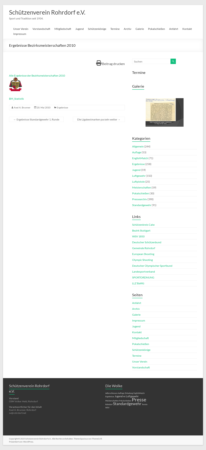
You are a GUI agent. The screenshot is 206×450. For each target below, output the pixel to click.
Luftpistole (138, 181)
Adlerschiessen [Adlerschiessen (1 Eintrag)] (111, 393)
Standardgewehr (141, 205)
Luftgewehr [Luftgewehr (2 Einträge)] (132, 396)
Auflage (136, 152)
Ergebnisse (62, 107)
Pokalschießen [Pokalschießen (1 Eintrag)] (125, 401)
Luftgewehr (138, 175)
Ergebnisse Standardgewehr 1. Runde (36, 119)
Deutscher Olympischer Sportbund (152, 265)
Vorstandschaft (41, 28)
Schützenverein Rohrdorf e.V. (47, 12)
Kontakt (187, 28)
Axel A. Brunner (22, 107)
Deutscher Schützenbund (146, 242)
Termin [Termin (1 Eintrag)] (144, 404)
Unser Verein (20, 28)
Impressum (19, 33)
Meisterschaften (141, 187)
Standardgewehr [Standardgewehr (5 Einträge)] (127, 403)
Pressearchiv (139, 199)
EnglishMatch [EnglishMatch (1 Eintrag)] (139, 393)
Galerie (139, 28)
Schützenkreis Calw (143, 224)
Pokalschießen (156, 28)
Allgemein (138, 146)
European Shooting (143, 253)
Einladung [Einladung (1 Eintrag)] (129, 393)
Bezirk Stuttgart (141, 230)
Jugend (79, 28)
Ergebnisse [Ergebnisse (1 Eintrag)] (109, 396)
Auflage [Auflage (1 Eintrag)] (121, 393)
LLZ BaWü (138, 283)
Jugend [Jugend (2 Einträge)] (119, 396)
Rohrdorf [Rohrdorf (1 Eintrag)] (109, 404)
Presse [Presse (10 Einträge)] (139, 399)
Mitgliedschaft (62, 28)
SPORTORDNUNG (143, 277)
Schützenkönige (97, 28)
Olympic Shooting (142, 259)
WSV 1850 (138, 236)
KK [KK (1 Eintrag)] (124, 396)
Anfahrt (173, 28)
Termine (115, 28)
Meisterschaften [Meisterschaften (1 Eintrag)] (112, 401)
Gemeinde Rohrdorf (143, 248)
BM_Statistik (16, 98)
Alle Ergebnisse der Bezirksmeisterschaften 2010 (37, 75)
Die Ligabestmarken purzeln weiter (98, 119)
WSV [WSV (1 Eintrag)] (107, 407)
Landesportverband (143, 271)
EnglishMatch (140, 158)
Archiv (127, 28)
